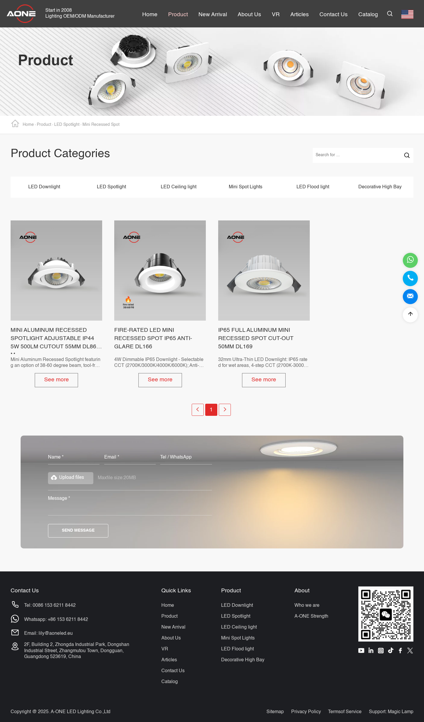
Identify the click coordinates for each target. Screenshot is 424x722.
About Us (171, 638)
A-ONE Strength (311, 616)
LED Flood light (313, 186)
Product (44, 125)
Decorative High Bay (380, 186)
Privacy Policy (306, 711)
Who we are (306, 605)
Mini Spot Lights (245, 186)
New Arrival (173, 627)
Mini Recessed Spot (101, 125)
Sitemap (275, 711)
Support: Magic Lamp (391, 711)
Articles (169, 659)
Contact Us (173, 670)
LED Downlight (44, 186)
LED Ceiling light (178, 186)
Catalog (169, 681)
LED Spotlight (67, 125)
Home (22, 123)
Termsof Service (345, 711)
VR (164, 649)
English (407, 14)
